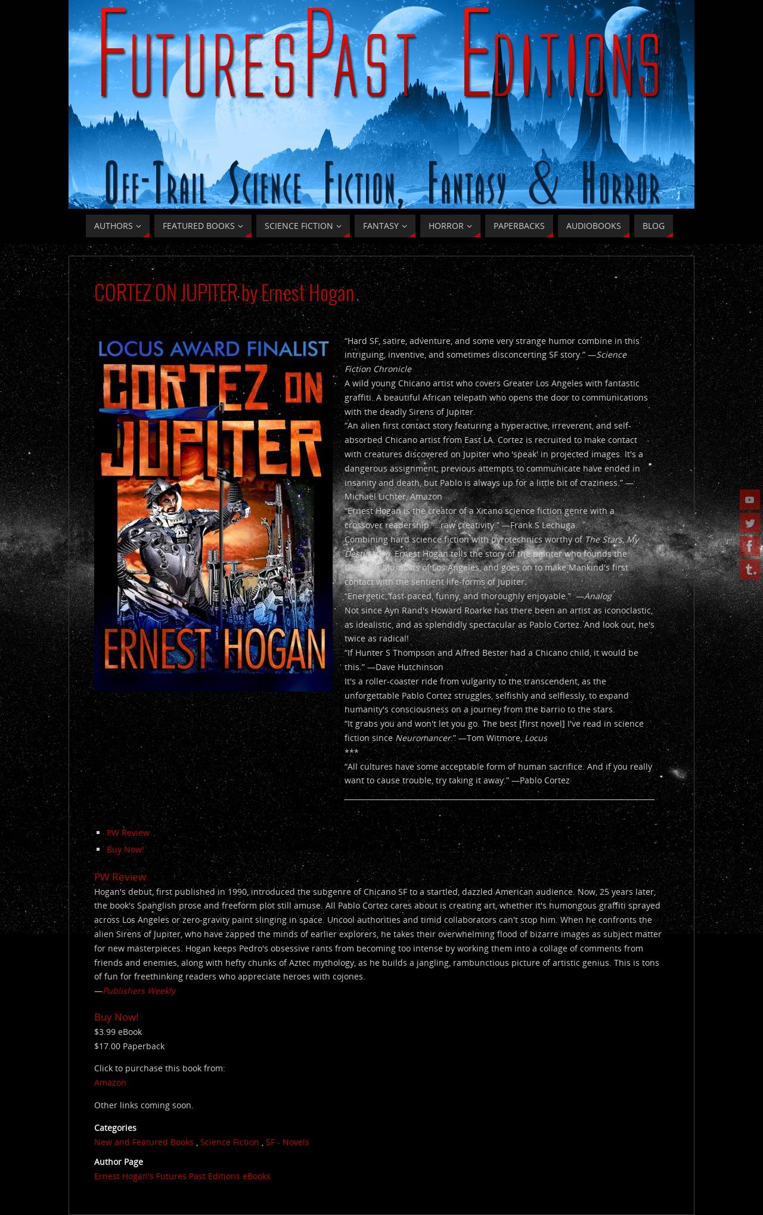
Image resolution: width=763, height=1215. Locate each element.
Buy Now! (125, 849)
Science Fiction (229, 1142)
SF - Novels (287, 1142)
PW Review (128, 832)
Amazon (110, 1082)
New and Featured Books (144, 1142)
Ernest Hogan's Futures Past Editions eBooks (182, 1176)
